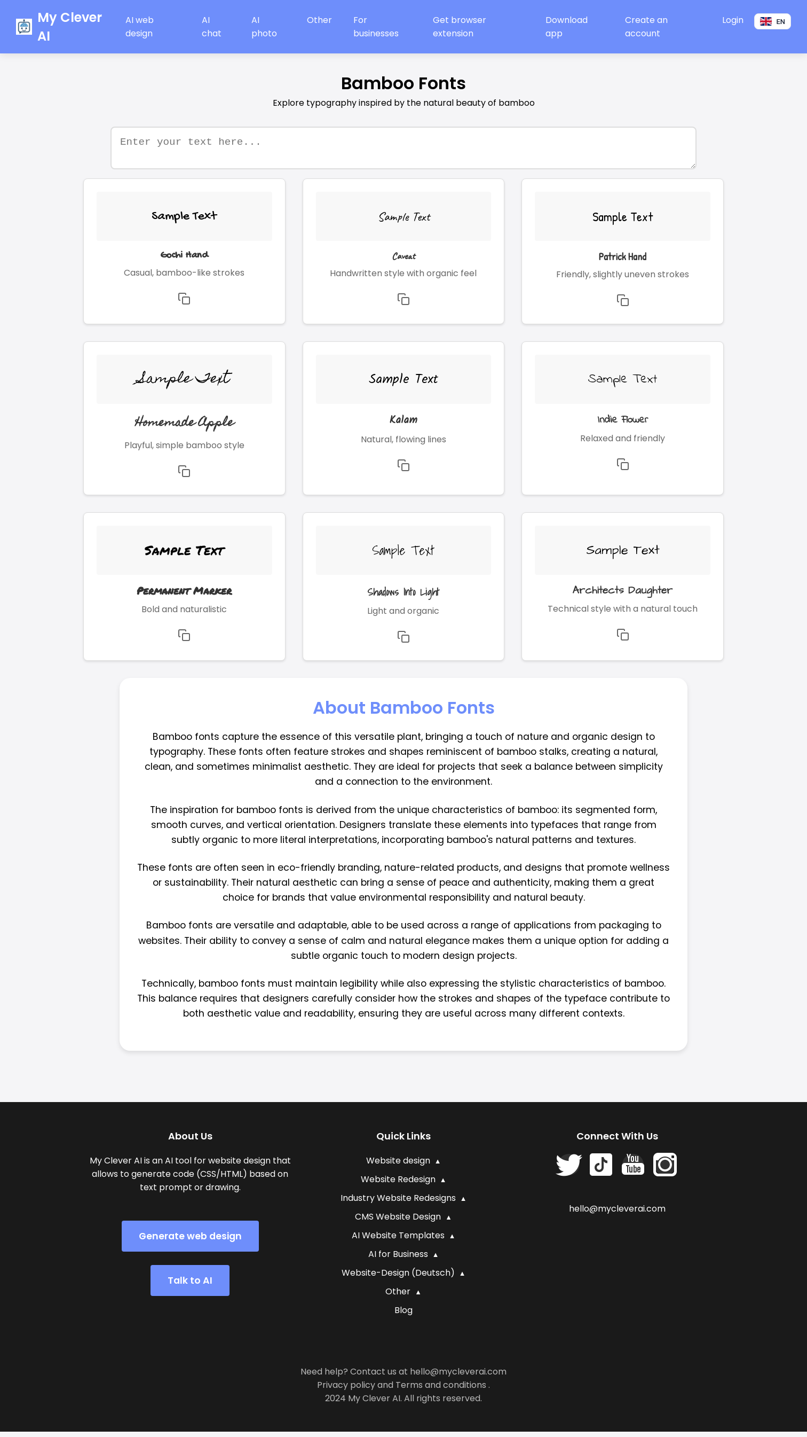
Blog (403, 1315)
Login (732, 20)
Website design (398, 1166)
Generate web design (190, 1241)
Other (319, 20)
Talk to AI (190, 1285)
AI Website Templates (398, 1241)
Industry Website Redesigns (398, 1203)
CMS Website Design (398, 1222)
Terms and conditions (440, 1390)
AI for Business (398, 1259)
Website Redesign (398, 1184)
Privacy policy (346, 1390)
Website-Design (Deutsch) (398, 1278)
